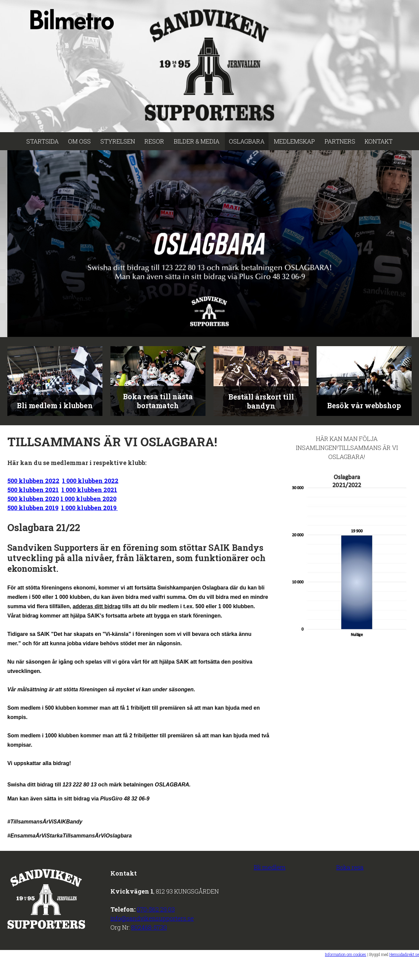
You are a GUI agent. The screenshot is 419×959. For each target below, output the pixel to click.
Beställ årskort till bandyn (261, 401)
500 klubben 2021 (33, 490)
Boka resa (350, 867)
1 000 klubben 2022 (90, 481)
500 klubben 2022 (33, 481)
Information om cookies (345, 954)
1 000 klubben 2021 (89, 490)
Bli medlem (270, 867)
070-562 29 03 (156, 909)
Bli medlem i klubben (55, 405)
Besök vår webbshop (364, 405)
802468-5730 (149, 927)
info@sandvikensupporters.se (152, 918)
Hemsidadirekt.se (404, 954)
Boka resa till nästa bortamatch (158, 401)
